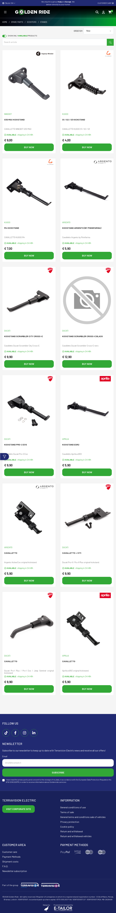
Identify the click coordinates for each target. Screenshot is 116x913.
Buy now (29, 147)
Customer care (106, 3)
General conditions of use (73, 807)
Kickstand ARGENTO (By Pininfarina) (81, 228)
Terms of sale (67, 812)
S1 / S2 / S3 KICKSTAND (73, 119)
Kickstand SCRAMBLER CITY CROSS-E (23, 336)
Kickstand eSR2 (70, 444)
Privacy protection (69, 821)
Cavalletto (10, 553)
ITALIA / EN (8, 3)
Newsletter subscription (14, 871)
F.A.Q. (5, 866)
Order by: (78, 31)
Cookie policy (67, 826)
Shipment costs (10, 861)
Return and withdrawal (71, 831)
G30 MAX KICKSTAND (14, 119)
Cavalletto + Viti (71, 553)
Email (4, 756)
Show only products (22, 36)
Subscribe (58, 772)
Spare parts (17, 22)
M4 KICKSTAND (11, 228)
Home (4, 22)
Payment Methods (11, 856)
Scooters (31, 22)
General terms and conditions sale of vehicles (83, 817)
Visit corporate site (18, 809)
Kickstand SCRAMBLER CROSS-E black (82, 336)
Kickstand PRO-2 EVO (15, 444)
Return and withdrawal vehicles (76, 836)
